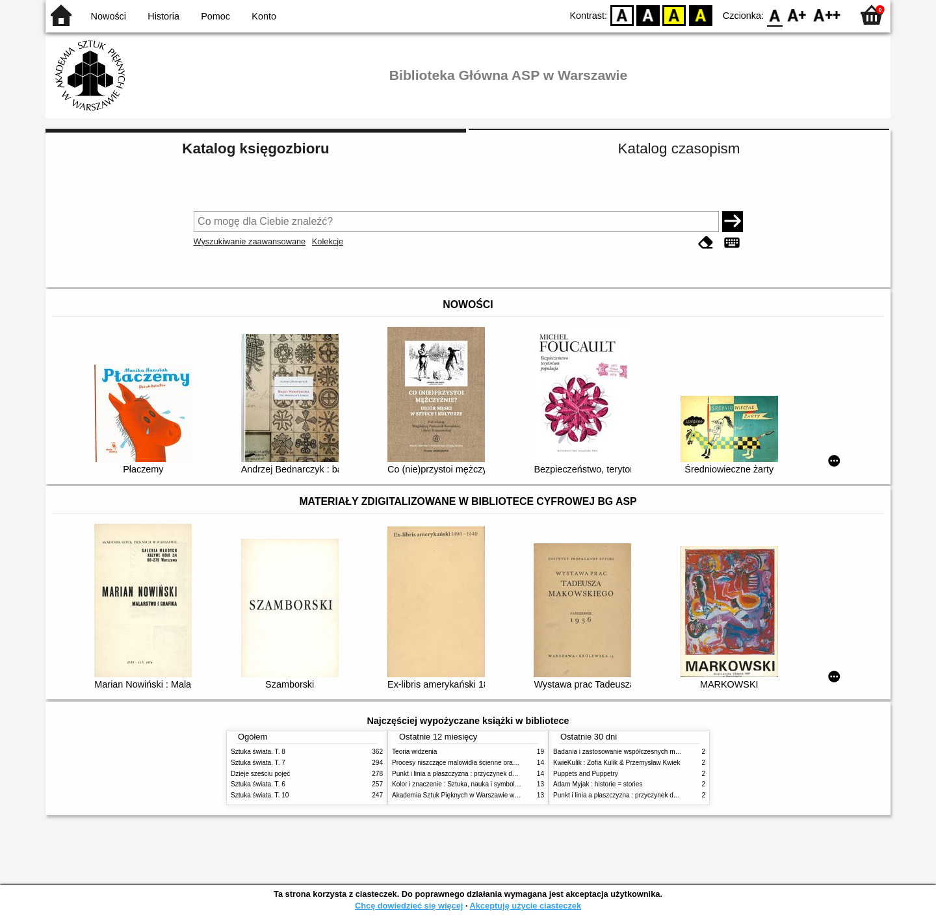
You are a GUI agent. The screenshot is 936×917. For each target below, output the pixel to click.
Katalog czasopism (679, 148)
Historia (163, 16)
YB (674, 14)
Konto (264, 16)
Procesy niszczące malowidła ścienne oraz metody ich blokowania (488, 762)
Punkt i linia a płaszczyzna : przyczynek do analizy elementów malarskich (498, 773)
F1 (797, 14)
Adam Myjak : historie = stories (598, 784)
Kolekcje (327, 241)
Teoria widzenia (414, 751)
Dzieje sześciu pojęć (260, 773)
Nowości (108, 16)
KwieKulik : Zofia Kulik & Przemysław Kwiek (616, 762)
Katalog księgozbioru (255, 148)
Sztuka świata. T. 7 (258, 762)
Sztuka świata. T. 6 (258, 784)
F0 (774, 14)
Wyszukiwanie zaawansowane (250, 241)
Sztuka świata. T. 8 (258, 751)
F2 (827, 14)
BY (700, 14)
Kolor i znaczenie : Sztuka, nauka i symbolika (457, 784)
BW (648, 14)
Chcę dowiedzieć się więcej (409, 906)
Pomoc (215, 16)
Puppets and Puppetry (585, 773)
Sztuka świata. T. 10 (260, 795)
